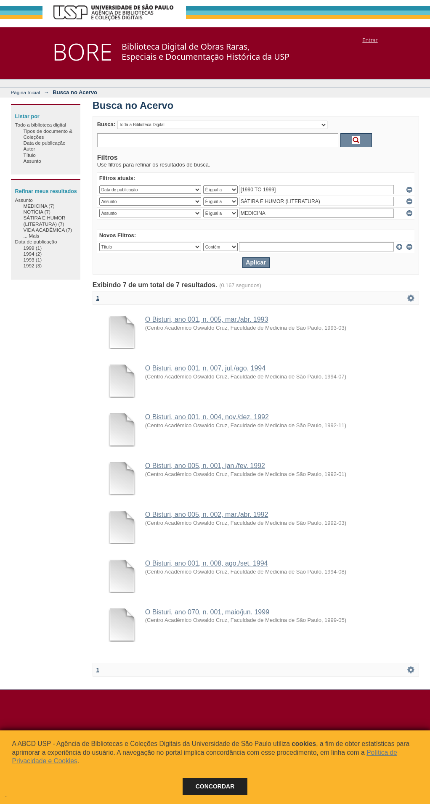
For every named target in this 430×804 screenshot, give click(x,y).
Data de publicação (45, 142)
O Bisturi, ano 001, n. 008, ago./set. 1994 (206, 563)
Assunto (32, 161)
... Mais (32, 235)
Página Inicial (25, 92)
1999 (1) (33, 248)
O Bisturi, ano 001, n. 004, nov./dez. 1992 (207, 417)
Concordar (215, 786)
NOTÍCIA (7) (37, 211)
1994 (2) (33, 254)
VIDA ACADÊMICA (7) (48, 230)
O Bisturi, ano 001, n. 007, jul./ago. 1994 (205, 368)
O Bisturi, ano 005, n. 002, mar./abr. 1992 (206, 514)
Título (30, 155)
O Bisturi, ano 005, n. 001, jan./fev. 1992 (205, 465)
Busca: (106, 124)
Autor (29, 148)
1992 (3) (33, 265)
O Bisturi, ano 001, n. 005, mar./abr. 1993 (206, 319)
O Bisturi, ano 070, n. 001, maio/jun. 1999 (207, 612)
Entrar (369, 40)
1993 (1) (33, 259)
